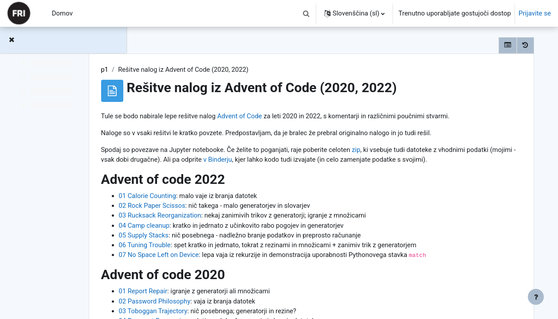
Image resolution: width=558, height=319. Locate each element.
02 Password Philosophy (210, 313)
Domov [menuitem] (62, 13)
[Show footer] (536, 297)
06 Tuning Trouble (200, 257)
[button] (306, 13)
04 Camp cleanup (199, 237)
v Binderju (354, 160)
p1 (160, 70)
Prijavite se (535, 13)
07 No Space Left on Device (214, 267)
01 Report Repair (198, 303)
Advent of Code (297, 116)
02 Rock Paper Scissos (207, 217)
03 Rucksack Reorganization (216, 227)
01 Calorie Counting (203, 207)
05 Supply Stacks (199, 247)
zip (415, 150)
